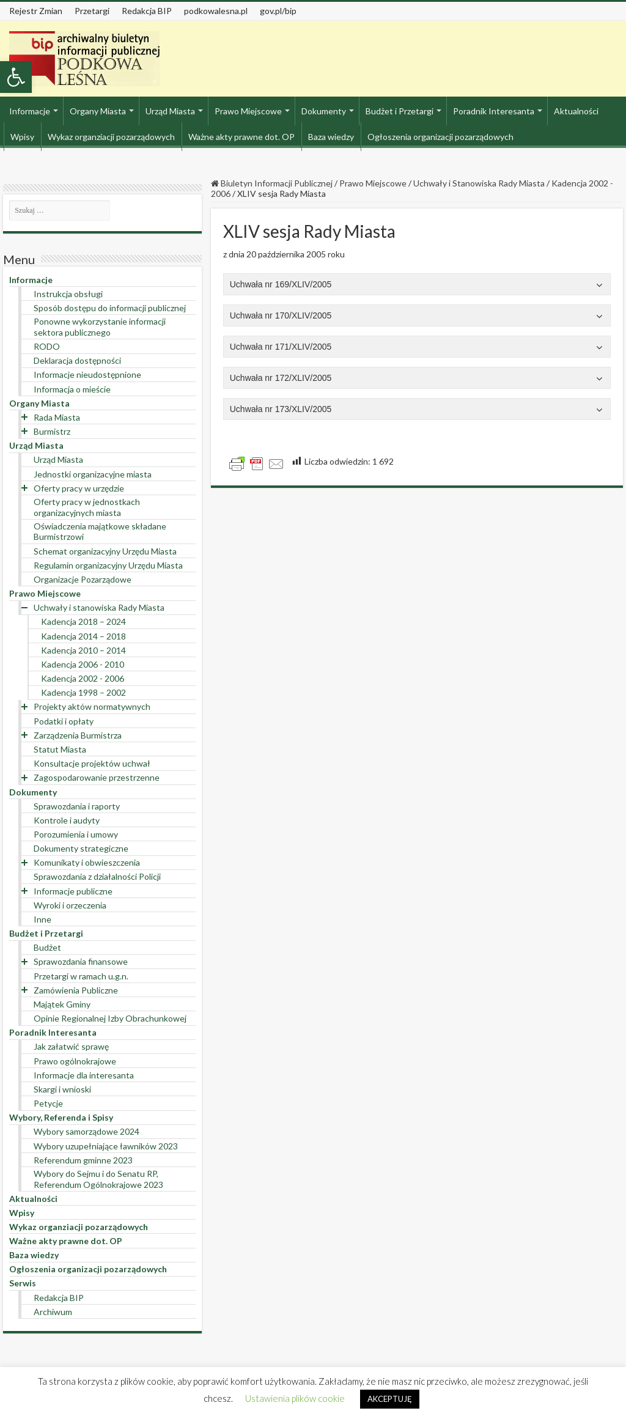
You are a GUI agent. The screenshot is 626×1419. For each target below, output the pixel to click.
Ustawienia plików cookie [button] (295, 1398)
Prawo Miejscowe (248, 111)
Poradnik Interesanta (493, 111)
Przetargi (92, 11)
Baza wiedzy (331, 136)
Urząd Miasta (170, 111)
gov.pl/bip (278, 11)
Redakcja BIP (147, 11)
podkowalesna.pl (216, 11)
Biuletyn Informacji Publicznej (272, 183)
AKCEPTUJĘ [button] (389, 1399)
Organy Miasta (98, 111)
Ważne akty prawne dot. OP (241, 136)
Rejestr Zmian (35, 11)
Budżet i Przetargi (399, 111)
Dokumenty (323, 111)
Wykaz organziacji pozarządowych (111, 136)
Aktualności (576, 111)
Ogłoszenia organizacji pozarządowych (440, 136)
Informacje (29, 111)
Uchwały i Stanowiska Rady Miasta (479, 183)
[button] (16, 77)
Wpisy (22, 136)
